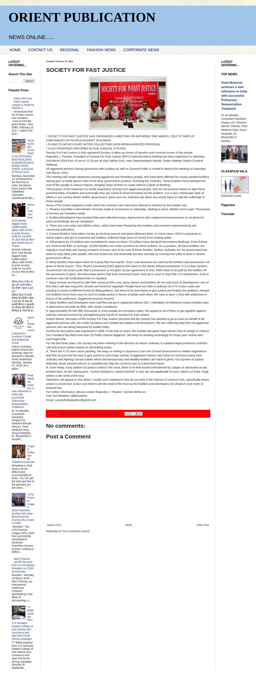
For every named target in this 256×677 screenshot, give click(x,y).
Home (128, 524)
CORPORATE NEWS (141, 50)
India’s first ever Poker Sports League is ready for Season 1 (23, 103)
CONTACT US (40, 50)
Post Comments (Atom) (76, 531)
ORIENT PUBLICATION (81, 17)
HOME (15, 50)
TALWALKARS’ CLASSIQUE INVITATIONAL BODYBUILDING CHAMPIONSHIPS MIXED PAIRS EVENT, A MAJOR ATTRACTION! (23, 156)
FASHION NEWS (101, 50)
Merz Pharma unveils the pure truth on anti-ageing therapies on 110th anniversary (23, 565)
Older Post (203, 524)
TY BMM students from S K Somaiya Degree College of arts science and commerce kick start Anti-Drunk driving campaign (23, 623)
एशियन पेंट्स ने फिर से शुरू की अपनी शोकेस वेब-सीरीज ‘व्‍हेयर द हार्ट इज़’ (22, 286)
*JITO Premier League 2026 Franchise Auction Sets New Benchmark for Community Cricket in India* (23, 508)
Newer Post (54, 524)
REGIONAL (69, 50)
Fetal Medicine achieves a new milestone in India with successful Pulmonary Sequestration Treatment (23, 391)
